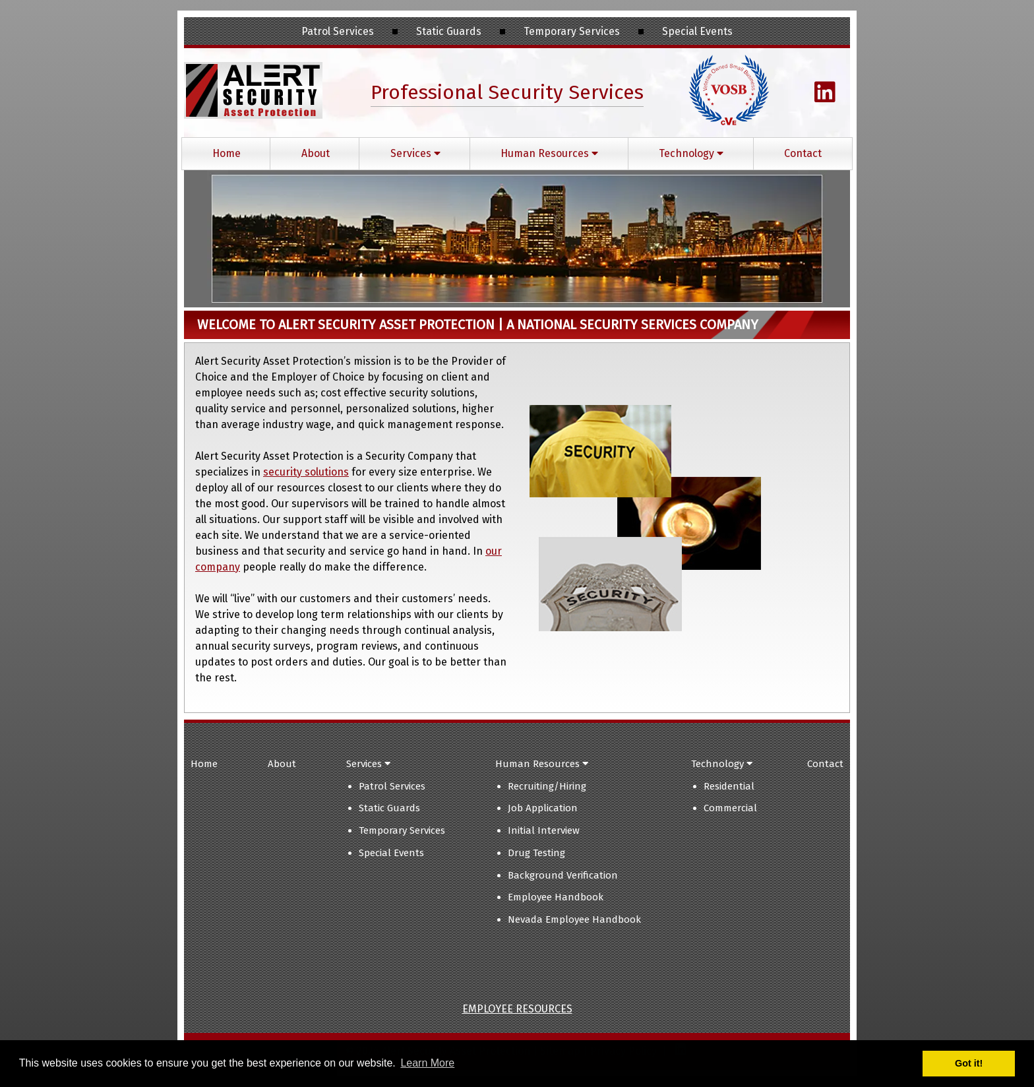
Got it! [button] (969, 1063)
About (315, 153)
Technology (691, 153)
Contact (803, 153)
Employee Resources (517, 1009)
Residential (729, 786)
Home (226, 153)
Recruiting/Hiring (547, 786)
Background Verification (563, 875)
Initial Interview (544, 830)
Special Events (391, 853)
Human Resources (549, 153)
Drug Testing (536, 853)
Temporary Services (402, 830)
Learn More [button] (427, 1063)
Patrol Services (392, 786)
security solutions (306, 472)
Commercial (730, 808)
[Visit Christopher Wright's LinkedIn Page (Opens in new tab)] (825, 97)
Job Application (543, 808)
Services (415, 153)
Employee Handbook (555, 897)
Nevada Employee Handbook (574, 919)
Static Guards (389, 808)
